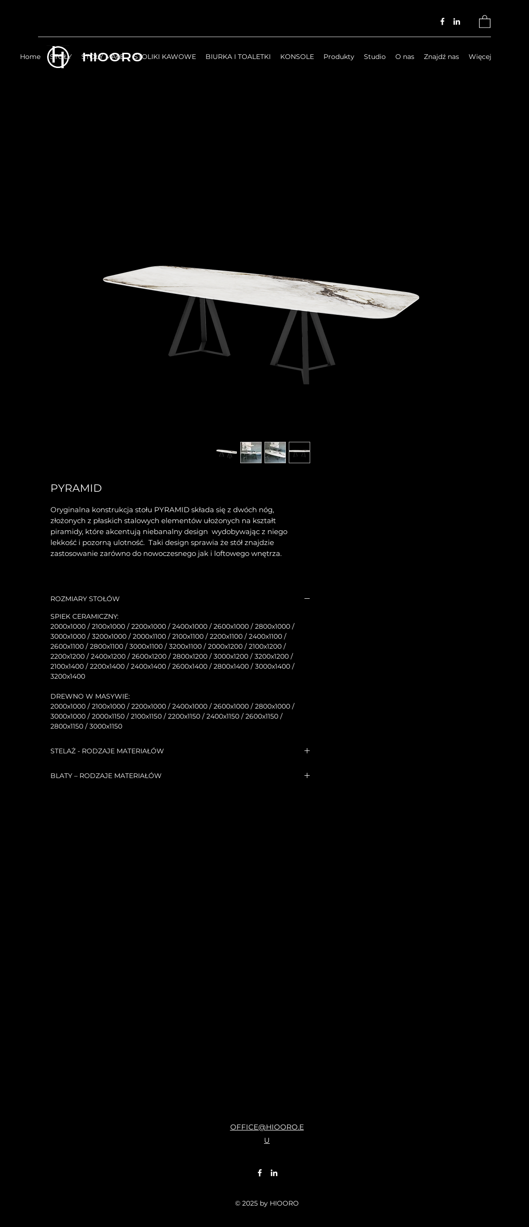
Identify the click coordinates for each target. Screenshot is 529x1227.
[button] (484, 21)
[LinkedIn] (456, 21)
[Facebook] (442, 21)
